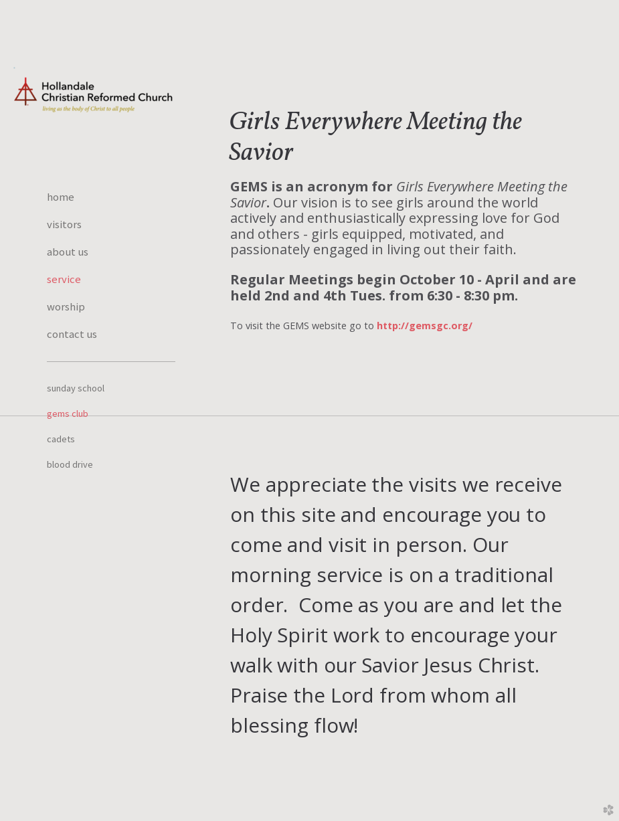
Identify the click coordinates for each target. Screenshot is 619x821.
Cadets (61, 439)
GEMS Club (67, 413)
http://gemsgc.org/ (424, 325)
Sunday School (75, 388)
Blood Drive (70, 464)
